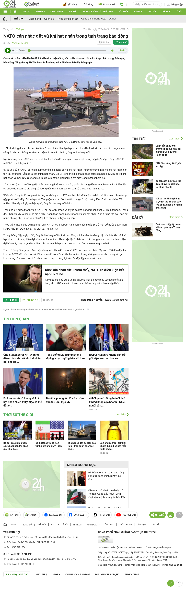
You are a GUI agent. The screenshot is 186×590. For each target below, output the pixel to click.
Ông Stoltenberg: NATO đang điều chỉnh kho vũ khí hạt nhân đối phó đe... (22, 358)
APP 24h (12, 514)
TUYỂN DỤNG (132, 574)
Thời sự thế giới (20, 43)
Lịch (124, 4)
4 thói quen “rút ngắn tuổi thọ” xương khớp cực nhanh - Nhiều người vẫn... (107, 402)
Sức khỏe (123, 11)
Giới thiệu (42, 574)
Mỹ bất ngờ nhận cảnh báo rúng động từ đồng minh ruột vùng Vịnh (106, 476)
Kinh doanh (56, 11)
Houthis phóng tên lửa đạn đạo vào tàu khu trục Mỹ (65, 400)
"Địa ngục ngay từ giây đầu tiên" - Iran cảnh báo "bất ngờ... (82, 446)
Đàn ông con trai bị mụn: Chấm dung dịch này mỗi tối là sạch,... (113, 446)
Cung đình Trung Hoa (93, 18)
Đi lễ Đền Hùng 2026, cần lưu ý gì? (169, 165)
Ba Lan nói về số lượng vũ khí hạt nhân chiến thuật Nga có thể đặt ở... (22, 402)
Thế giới (152, 11)
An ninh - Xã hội (59, 524)
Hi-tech (138, 11)
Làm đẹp (141, 524)
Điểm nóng (35, 18)
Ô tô (179, 11)
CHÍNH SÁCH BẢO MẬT (77, 574)
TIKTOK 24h (102, 514)
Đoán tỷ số (106, 4)
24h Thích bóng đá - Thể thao (97, 11)
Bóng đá (40, 11)
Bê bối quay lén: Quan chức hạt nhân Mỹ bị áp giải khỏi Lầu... (15, 446)
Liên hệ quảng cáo (17, 574)
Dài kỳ (112, 18)
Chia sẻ (123, 42)
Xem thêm (120, 414)
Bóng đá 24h (78, 514)
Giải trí (72, 11)
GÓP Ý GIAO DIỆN (10, 585)
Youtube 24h (126, 514)
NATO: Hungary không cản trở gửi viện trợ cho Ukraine (107, 356)
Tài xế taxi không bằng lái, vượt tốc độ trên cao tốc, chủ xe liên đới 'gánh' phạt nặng (169, 203)
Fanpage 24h (53, 514)
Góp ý (56, 574)
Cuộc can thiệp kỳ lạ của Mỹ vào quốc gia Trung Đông (168, 227)
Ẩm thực (109, 524)
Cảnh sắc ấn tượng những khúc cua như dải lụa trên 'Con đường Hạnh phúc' (168, 150)
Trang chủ (8, 29)
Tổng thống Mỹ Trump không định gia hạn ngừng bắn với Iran (65, 356)
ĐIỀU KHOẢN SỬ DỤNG (107, 574)
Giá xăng (88, 4)
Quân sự (49, 18)
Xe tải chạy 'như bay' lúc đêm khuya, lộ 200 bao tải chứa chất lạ (168, 184)
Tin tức (26, 11)
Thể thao (166, 11)
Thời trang (125, 524)
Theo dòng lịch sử (67, 18)
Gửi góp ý (30, 300)
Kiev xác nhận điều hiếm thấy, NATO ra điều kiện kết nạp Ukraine (84, 272)
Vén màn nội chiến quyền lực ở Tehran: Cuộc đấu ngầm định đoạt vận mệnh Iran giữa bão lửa (106, 494)
